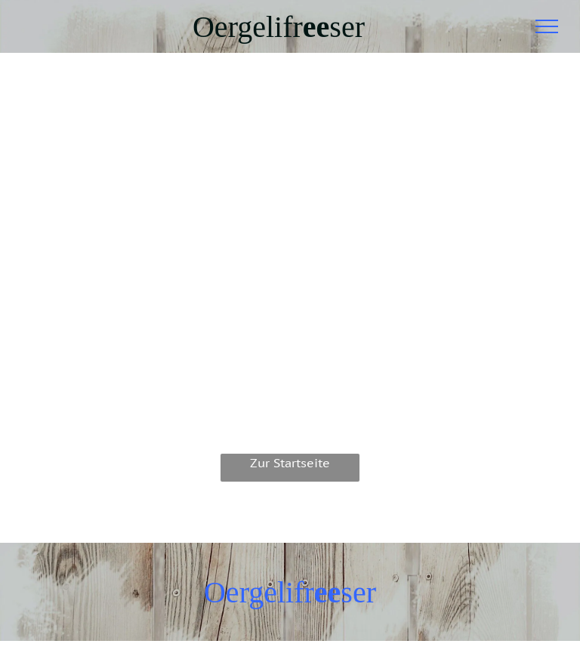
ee (316, 27)
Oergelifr (248, 27)
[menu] (546, 26)
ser (347, 27)
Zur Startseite (290, 462)
